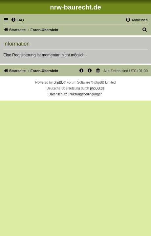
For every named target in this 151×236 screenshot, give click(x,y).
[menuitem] (17, 20)
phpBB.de (97, 88)
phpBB (58, 82)
